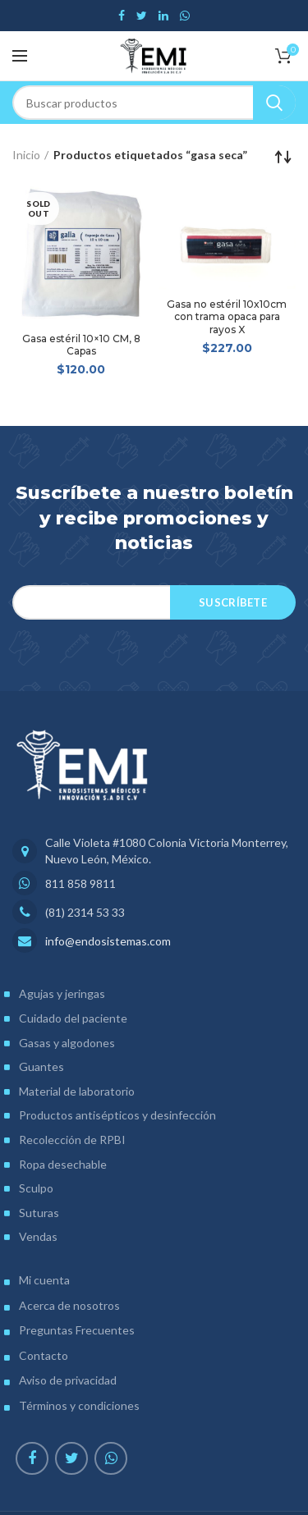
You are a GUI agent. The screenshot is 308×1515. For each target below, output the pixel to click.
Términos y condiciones (79, 1405)
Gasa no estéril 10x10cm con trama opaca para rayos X (227, 317)
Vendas (38, 1236)
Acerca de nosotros (69, 1305)
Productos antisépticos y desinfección (117, 1115)
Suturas (39, 1213)
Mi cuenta (44, 1280)
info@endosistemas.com (108, 941)
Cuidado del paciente (73, 1018)
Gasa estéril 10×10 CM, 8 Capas (81, 345)
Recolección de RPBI (72, 1140)
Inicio (26, 155)
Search (274, 102)
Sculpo (36, 1188)
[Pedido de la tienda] (283, 156)
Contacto (43, 1355)
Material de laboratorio (77, 1091)
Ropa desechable (63, 1164)
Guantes (41, 1066)
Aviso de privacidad (68, 1380)
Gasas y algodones (67, 1043)
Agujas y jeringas (62, 993)
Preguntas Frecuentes (77, 1330)
